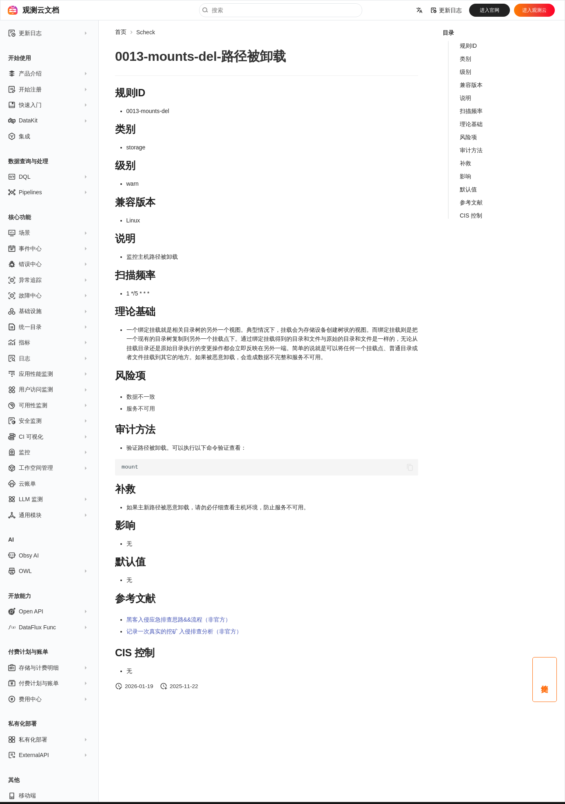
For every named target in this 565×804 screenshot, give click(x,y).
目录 (448, 32)
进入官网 (489, 10)
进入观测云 (534, 10)
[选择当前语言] (419, 10)
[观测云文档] (12, 10)
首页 (120, 32)
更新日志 (446, 10)
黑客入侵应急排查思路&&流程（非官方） (178, 619)
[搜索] (280, 10)
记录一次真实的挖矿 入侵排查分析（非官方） (184, 631)
